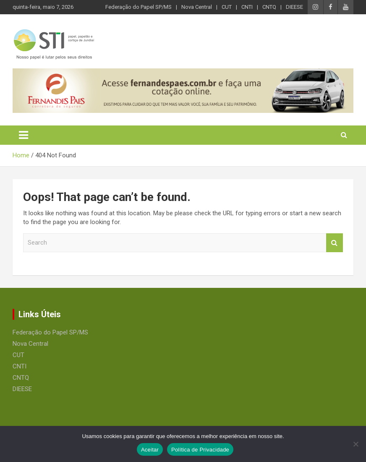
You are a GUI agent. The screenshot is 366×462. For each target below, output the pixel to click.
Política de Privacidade (200, 449)
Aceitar (150, 449)
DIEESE (294, 7)
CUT (227, 7)
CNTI (247, 7)
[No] (355, 444)
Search (334, 242)
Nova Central (196, 7)
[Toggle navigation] (23, 135)
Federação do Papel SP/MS (138, 7)
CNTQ (269, 7)
